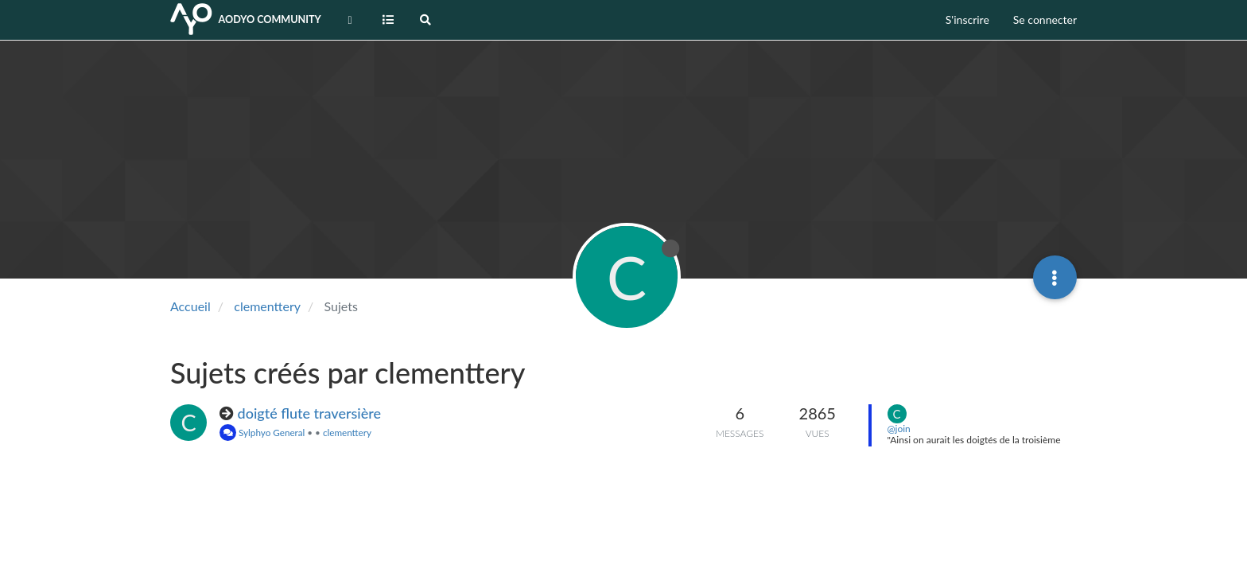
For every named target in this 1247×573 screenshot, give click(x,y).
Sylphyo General (262, 432)
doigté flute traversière (309, 413)
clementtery (347, 432)
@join (899, 429)
